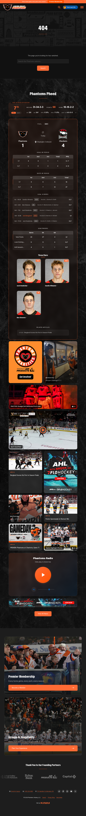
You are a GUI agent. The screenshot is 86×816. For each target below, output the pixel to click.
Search (44, 797)
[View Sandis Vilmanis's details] (57, 273)
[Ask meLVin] (70, 7)
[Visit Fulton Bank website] (33, 777)
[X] (75, 791)
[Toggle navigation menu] (82, 7)
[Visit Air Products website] (53, 777)
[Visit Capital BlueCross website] (73, 777)
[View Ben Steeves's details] (29, 305)
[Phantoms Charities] (25, 362)
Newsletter (59, 797)
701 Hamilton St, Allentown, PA (45, 791)
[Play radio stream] (43, 575)
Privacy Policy (51, 797)
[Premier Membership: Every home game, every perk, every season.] (43, 666)
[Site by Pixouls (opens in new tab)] (45, 803)
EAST (18, 112)
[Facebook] (63, 791)
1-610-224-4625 (29, 791)
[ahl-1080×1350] (60, 472)
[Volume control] (46, 589)
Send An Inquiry (15, 791)
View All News (43, 614)
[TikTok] (59, 791)
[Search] (43, 61)
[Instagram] (67, 791)
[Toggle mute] (33, 589)
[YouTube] (71, 791)
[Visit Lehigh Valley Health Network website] (13, 777)
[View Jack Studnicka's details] (29, 273)
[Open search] (59, 7)
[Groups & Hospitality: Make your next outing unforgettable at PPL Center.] (43, 726)
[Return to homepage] (14, 7)
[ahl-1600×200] (43, 602)
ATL (14, 112)
